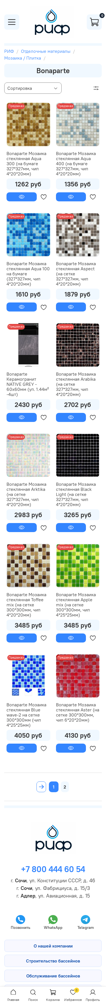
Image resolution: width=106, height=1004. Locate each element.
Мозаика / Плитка (22, 58)
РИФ (9, 51)
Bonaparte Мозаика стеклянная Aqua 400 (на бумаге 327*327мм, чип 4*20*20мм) (76, 164)
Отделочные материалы (45, 51)
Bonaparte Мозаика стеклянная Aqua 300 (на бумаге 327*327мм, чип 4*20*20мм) (26, 164)
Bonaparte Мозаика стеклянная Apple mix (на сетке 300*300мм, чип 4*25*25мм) (76, 605)
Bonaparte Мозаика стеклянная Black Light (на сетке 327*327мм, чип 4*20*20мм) (76, 494)
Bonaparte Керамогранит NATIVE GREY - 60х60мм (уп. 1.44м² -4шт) (28, 384)
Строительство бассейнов (53, 961)
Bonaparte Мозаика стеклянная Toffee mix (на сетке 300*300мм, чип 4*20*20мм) (26, 605)
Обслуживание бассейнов (53, 976)
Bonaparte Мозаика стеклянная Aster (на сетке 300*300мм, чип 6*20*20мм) (77, 712)
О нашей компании (53, 946)
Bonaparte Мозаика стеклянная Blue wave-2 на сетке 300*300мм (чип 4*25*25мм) (26, 715)
